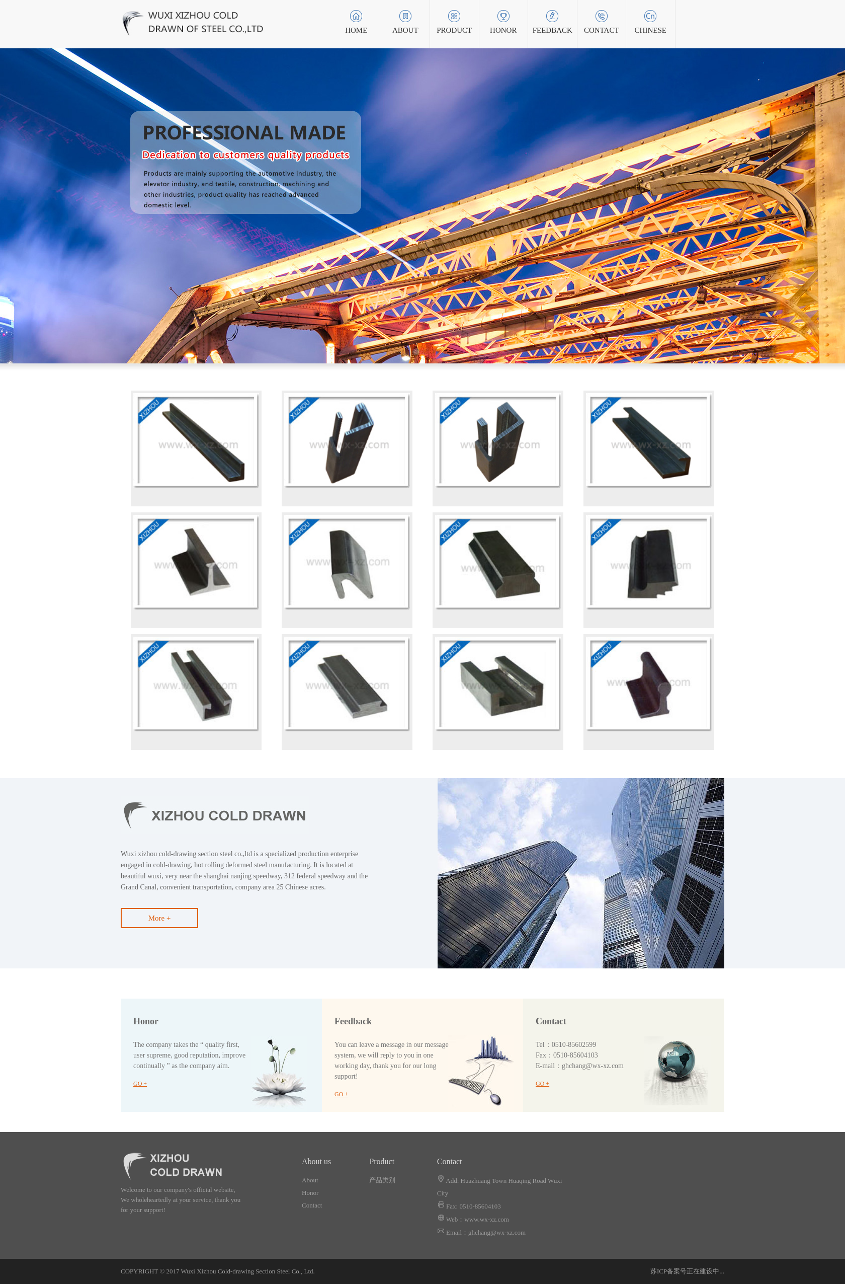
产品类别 (382, 1180)
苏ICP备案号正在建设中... (687, 1271)
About (310, 1180)
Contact (312, 1205)
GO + (140, 1083)
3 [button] (432, 348)
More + (159, 918)
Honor (310, 1192)
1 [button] (412, 348)
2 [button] (422, 348)
